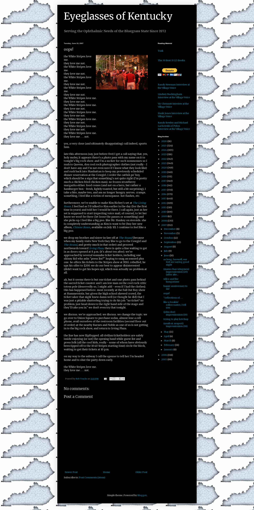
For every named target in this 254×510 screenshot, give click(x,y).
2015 (164, 189)
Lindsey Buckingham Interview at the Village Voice (174, 96)
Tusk (160, 50)
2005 (164, 359)
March (168, 340)
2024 (164, 150)
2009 (164, 216)
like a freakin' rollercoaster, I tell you (174, 305)
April (167, 336)
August (168, 246)
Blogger (142, 495)
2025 (164, 145)
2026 (164, 141)
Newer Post (71, 472)
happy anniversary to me (175, 287)
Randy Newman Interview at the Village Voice (174, 86)
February (169, 345)
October (169, 237)
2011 (164, 207)
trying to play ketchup (175, 319)
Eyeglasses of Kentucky (118, 16)
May (166, 331)
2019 (164, 172)
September (170, 242)
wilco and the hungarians (171, 280)
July (166, 250)
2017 (164, 180)
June (166, 255)
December (170, 228)
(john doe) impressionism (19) (175, 313)
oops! (166, 293)
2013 (164, 198)
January (168, 349)
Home (106, 472)
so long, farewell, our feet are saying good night (176, 262)
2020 (164, 167)
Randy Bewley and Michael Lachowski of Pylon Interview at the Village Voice (174, 125)
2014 (164, 194)
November (170, 233)
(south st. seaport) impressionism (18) (175, 325)
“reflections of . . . (173, 297)
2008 (164, 220)
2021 (164, 163)
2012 (164, 203)
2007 (164, 225)
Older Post (141, 472)
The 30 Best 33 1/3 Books (171, 60)
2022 (164, 158)
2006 (164, 355)
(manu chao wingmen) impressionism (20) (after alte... (176, 272)
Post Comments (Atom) (92, 477)
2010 (164, 211)
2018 (164, 176)
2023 (164, 154)
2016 (164, 185)
